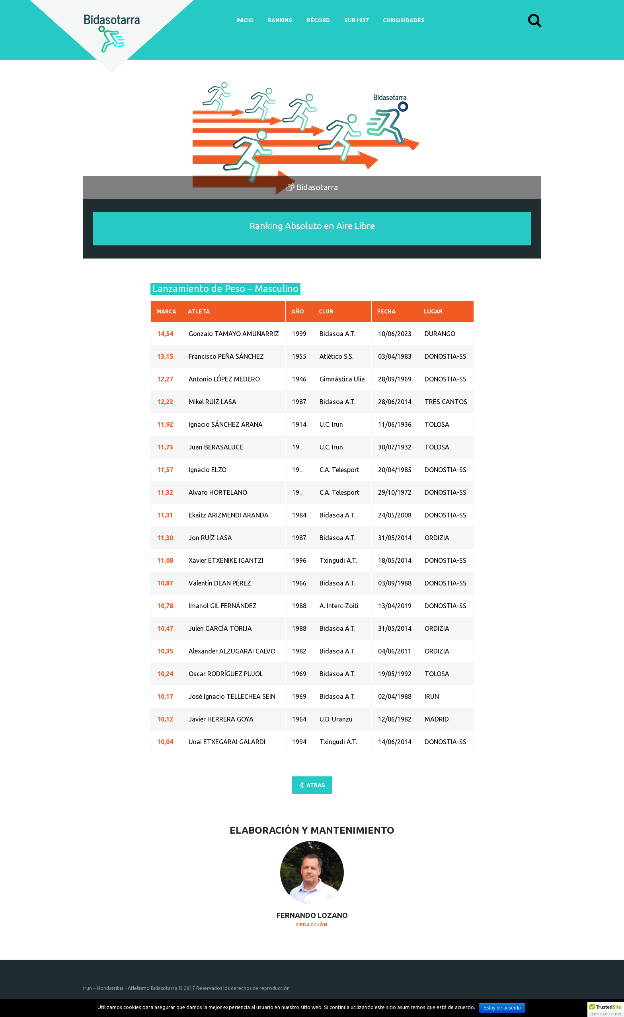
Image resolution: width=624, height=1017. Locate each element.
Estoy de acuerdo (502, 1008)
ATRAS (315, 785)
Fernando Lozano (312, 915)
